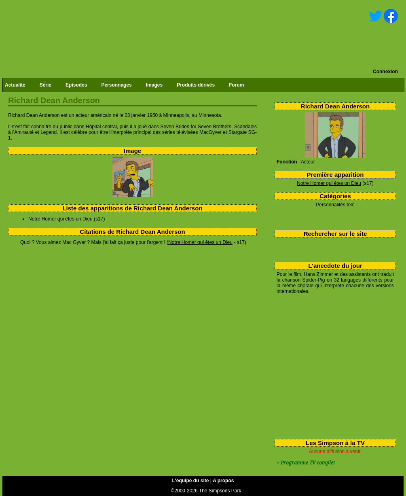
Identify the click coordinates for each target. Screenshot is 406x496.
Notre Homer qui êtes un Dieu (329, 183)
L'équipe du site (190, 480)
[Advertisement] (332, 365)
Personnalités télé (335, 205)
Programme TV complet (308, 463)
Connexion (385, 71)
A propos (223, 480)
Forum (236, 85)
